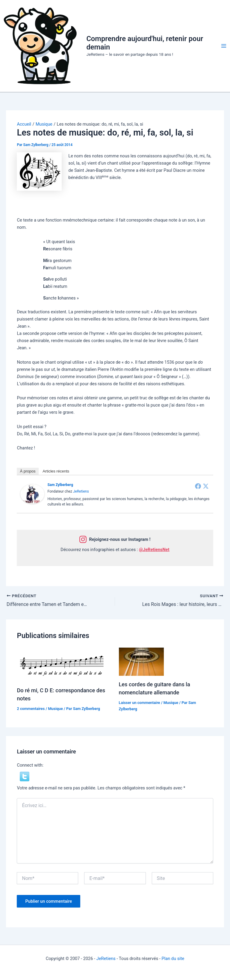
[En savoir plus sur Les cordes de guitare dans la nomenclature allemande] (141, 661)
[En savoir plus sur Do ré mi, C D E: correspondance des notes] (62, 664)
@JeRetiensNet (154, 549)
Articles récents (56, 471)
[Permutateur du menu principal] (223, 46)
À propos (27, 471)
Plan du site (172, 958)
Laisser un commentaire (139, 702)
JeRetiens (81, 491)
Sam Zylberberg (60, 485)
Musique (55, 708)
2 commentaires (31, 708)
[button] (24, 776)
